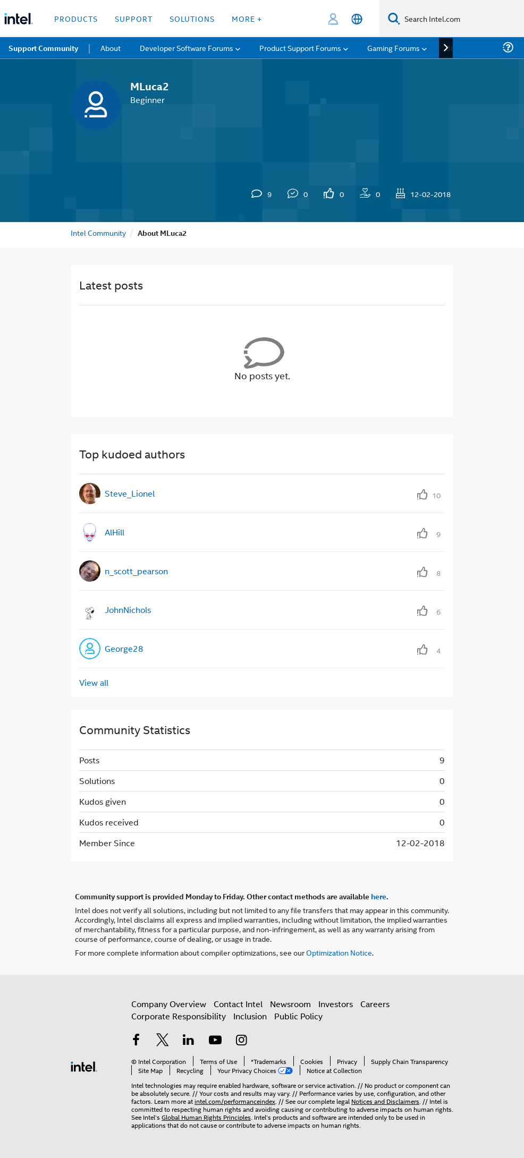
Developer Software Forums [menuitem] (186, 47)
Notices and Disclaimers (385, 1101)
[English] (357, 19)
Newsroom (290, 1004)
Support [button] (134, 18)
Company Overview (168, 1004)
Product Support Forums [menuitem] (300, 47)
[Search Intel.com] (462, 18)
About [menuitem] (110, 47)
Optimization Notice (339, 952)
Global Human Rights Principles (206, 1117)
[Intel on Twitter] (163, 1041)
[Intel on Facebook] (136, 1041)
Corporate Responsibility (178, 1016)
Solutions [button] (192, 18)
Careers (375, 1004)
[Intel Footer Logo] (84, 1065)
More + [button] (247, 18)
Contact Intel (238, 1004)
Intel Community (98, 232)
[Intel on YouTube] (215, 1041)
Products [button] (76, 18)
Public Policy (298, 1016)
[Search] (394, 18)
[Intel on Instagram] (241, 1041)
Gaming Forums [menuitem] (393, 47)
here (378, 896)
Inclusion (250, 1016)
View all (93, 682)
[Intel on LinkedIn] (189, 1041)
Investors (335, 1004)
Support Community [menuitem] (43, 48)
